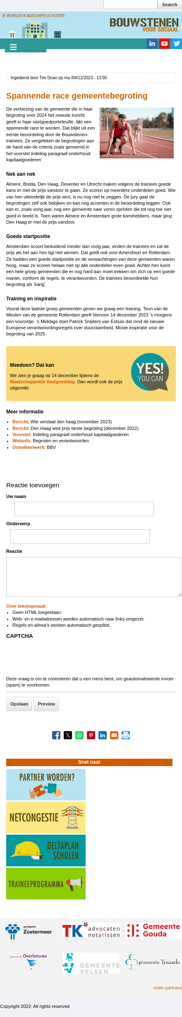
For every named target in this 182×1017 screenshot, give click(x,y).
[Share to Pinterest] (91, 735)
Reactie (14, 551)
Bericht (20, 421)
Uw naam (16, 496)
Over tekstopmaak (26, 606)
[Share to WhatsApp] (79, 735)
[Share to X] (68, 735)
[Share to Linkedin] (102, 735)
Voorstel (21, 434)
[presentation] (69, 660)
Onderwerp (18, 523)
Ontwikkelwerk (28, 447)
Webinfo (21, 440)
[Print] (126, 735)
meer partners (168, 987)
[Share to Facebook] (56, 735)
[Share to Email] (114, 735)
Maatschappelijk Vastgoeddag (42, 381)
